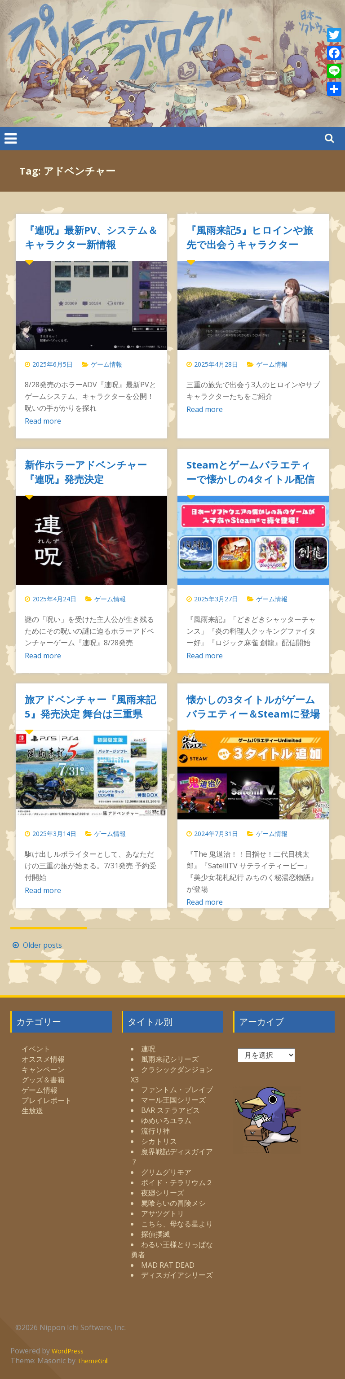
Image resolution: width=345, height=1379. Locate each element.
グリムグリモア (166, 1172)
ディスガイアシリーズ (177, 1275)
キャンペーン (43, 1069)
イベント (36, 1049)
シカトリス (159, 1141)
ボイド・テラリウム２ (177, 1182)
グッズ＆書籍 (43, 1080)
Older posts (36, 945)
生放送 (32, 1111)
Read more (43, 421)
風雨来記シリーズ (170, 1059)
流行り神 (155, 1131)
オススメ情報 (43, 1059)
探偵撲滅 (155, 1234)
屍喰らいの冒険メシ (173, 1203)
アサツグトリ (162, 1213)
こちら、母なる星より (177, 1224)
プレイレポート (47, 1100)
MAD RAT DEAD (168, 1265)
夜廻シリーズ (162, 1193)
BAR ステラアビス (170, 1110)
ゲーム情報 (106, 364)
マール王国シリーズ (173, 1100)
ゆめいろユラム (166, 1120)
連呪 (148, 1049)
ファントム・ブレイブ (177, 1089)
